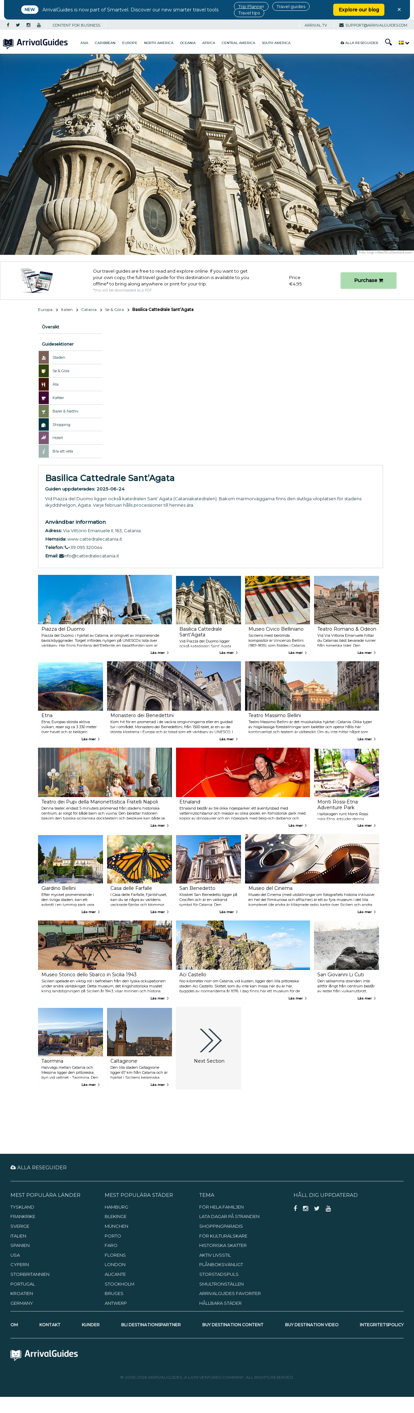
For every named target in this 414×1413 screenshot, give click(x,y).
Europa (45, 309)
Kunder (91, 1324)
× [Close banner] (399, 9)
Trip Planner (251, 6)
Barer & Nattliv (65, 411)
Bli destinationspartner (151, 1324)
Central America (238, 43)
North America (158, 43)
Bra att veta (63, 451)
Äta (56, 384)
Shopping (61, 424)
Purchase (368, 280)
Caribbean (105, 43)
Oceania (188, 43)
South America (276, 43)
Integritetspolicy (382, 1324)
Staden (59, 357)
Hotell (58, 437)
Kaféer (58, 397)
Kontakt (50, 1324)
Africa (208, 43)
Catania (89, 309)
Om (14, 1324)
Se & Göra (114, 309)
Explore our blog (359, 10)
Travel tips (249, 12)
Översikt (50, 326)
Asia (84, 43)
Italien (67, 309)
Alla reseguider (359, 43)
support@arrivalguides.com (373, 25)
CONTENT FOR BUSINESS (76, 25)
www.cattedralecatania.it (94, 539)
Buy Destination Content (233, 1324)
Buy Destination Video (312, 1324)
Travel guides (291, 6)
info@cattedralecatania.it (89, 555)
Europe (129, 43)
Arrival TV (316, 25)
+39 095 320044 (83, 547)
